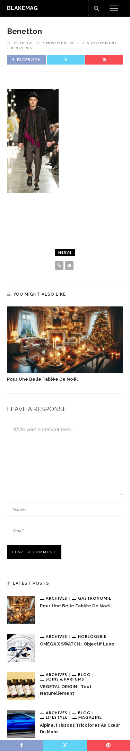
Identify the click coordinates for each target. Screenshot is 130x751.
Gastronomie (94, 598)
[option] (65, 344)
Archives (56, 598)
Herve (27, 43)
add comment (101, 43)
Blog (84, 674)
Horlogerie (92, 636)
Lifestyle (57, 717)
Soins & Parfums (65, 679)
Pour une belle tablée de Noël (42, 379)
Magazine (90, 717)
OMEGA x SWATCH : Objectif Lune (77, 644)
